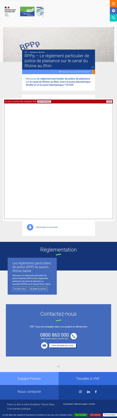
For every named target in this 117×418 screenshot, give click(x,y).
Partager (92, 67)
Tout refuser (95, 415)
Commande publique (19, 408)
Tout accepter (81, 415)
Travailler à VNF (88, 378)
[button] (113, 3)
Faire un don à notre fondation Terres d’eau (31, 404)
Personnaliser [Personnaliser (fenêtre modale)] (110, 415)
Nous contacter (29, 391)
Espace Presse (29, 378)
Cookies (92, 404)
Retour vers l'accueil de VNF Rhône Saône (76, 72)
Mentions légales (81, 404)
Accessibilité (68, 404)
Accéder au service (38, 289)
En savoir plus (19, 289)
